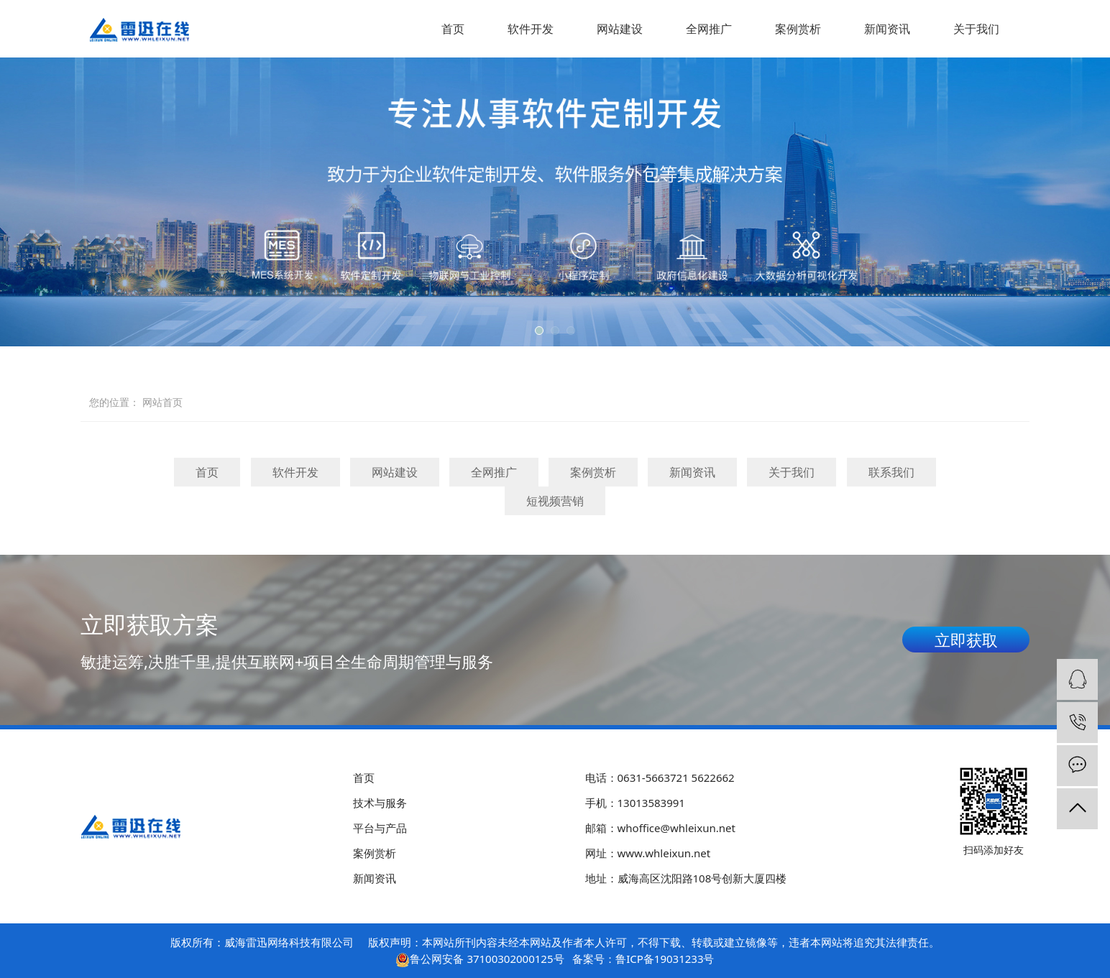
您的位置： (114, 402)
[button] (539, 330)
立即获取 (966, 639)
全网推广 (709, 29)
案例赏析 (798, 29)
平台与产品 (380, 828)
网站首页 (162, 402)
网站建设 (620, 29)
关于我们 (976, 29)
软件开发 (531, 29)
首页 (452, 29)
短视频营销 (555, 501)
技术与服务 (380, 802)
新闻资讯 (887, 29)
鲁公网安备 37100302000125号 (487, 958)
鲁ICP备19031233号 (664, 958)
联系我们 (891, 472)
